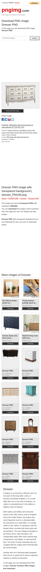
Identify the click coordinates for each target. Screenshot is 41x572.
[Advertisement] (20, 62)
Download (10, 308)
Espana (17, 2)
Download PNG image (12, 111)
